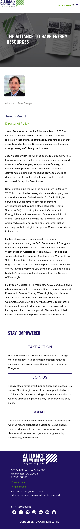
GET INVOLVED (64, 5)
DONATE (40, 412)
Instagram (34, 512)
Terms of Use (18, 486)
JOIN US (40, 377)
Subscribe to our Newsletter (40, 521)
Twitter (14, 512)
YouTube (47, 512)
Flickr (41, 512)
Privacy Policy (19, 482)
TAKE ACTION (40, 347)
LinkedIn (28, 512)
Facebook (21, 512)
